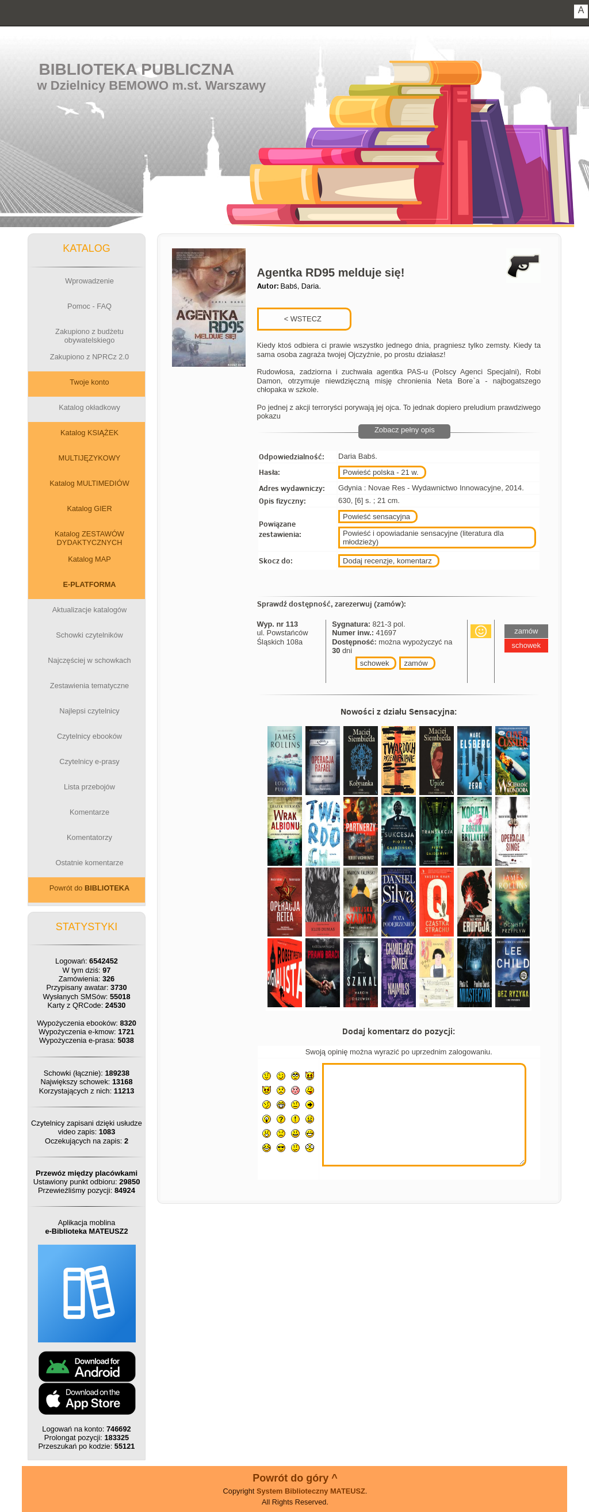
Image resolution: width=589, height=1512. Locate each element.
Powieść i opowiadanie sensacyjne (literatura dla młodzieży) (423, 537)
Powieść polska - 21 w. (381, 472)
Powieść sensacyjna (376, 516)
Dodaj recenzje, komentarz (387, 561)
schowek (374, 663)
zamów (415, 663)
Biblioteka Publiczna (137, 69)
